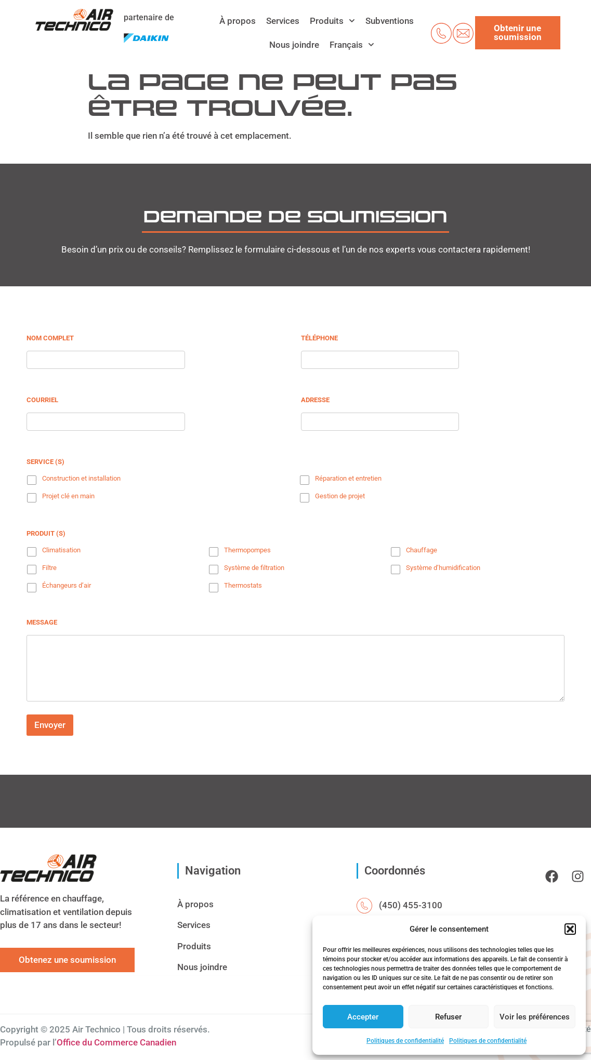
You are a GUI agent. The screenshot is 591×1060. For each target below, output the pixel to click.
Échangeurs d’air (66, 585)
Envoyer (49, 725)
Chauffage (421, 550)
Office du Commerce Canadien (116, 1042)
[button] (570, 929)
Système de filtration (254, 568)
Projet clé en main (68, 496)
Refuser (448, 1017)
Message (42, 622)
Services (282, 21)
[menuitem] (352, 45)
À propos (237, 21)
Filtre (49, 568)
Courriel (42, 400)
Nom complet (50, 338)
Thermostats (243, 585)
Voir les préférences (535, 1017)
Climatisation (61, 550)
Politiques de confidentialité (405, 1040)
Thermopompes (247, 550)
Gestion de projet (340, 496)
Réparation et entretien (348, 478)
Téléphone (319, 338)
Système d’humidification (443, 568)
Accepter (362, 1017)
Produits (332, 20)
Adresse (315, 400)
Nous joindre (294, 44)
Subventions (389, 21)
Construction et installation (81, 478)
